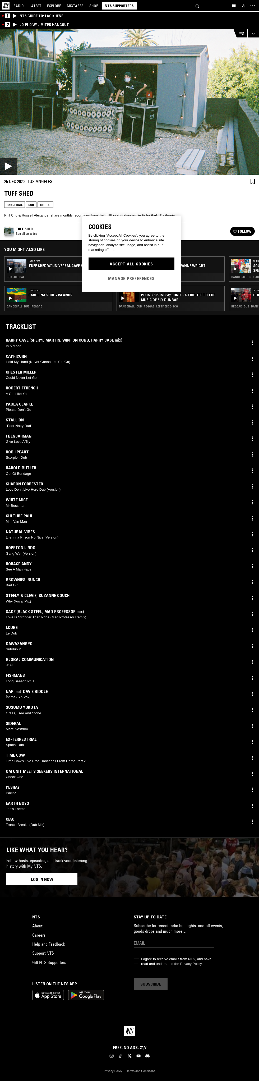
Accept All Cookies (131, 263)
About (37, 925)
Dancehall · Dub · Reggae (24, 306)
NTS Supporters (119, 5)
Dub (31, 205)
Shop (93, 5)
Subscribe (150, 984)
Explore (54, 5)
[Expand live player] (253, 33)
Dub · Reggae (16, 277)
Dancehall (14, 205)
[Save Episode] (252, 181)
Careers (38, 935)
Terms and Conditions (141, 1071)
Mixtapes (75, 5)
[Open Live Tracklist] (240, 33)
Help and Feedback (48, 944)
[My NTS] (243, 5)
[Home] (6, 6)
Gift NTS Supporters (49, 962)
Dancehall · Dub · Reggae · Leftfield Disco (148, 306)
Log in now (42, 879)
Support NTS (43, 953)
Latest (35, 5)
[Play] (129, 102)
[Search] (197, 5)
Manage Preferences (131, 278)
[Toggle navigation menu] (252, 6)
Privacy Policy (191, 964)
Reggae (45, 205)
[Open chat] (233, 5)
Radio (18, 5)
